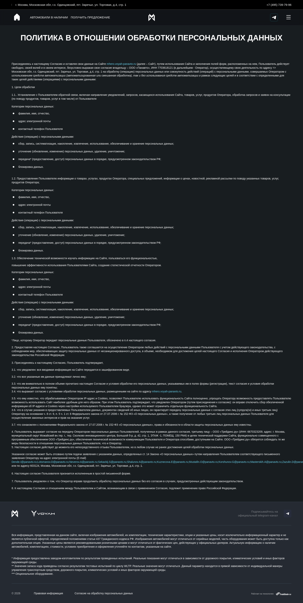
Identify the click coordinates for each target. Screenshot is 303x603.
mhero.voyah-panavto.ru (121, 63)
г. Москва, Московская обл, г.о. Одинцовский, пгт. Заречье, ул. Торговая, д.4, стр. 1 (70, 4)
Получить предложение (90, 17)
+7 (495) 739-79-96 (278, 4)
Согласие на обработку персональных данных (104, 593)
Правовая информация (48, 593)
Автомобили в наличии (49, 17)
